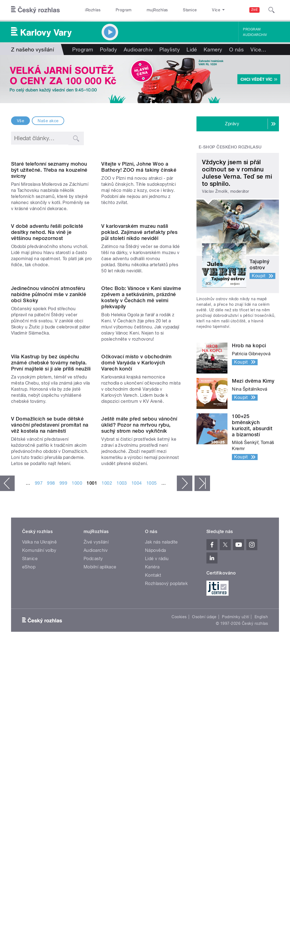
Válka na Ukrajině (39, 770)
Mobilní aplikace (100, 795)
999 (63, 711)
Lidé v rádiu (157, 787)
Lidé (192, 49)
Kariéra (152, 795)
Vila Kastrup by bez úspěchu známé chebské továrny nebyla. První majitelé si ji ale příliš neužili (51, 546)
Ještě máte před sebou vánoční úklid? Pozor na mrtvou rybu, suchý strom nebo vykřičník (139, 654)
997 (39, 711)
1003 (121, 711)
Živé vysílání (96, 770)
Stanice (169, 10)
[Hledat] (271, 10)
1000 (77, 711)
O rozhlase (196, 10)
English (261, 845)
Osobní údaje (204, 845)
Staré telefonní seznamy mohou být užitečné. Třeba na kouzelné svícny (49, 216)
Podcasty (93, 787)
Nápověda (155, 779)
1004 (136, 711)
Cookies (179, 845)
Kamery (213, 49)
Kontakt (153, 803)
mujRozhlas (142, 10)
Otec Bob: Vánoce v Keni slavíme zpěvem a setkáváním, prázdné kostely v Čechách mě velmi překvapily (141, 435)
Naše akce (48, 120)
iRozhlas (90, 10)
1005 (151, 711)
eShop (28, 795)
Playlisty (169, 49)
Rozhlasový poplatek (166, 812)
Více (258, 49)
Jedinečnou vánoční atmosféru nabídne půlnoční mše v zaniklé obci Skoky (48, 432)
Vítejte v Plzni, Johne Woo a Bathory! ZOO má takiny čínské (138, 213)
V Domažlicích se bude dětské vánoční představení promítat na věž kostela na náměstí (50, 654)
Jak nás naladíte (161, 770)
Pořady (108, 49)
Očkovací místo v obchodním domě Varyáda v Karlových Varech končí (136, 546)
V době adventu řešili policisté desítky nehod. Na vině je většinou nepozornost (47, 324)
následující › (184, 712)
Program (115, 10)
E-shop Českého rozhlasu (230, 147)
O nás (236, 49)
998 (51, 711)
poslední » (202, 712)
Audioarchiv (255, 35)
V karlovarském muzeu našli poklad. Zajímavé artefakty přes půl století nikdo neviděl (139, 324)
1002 (107, 711)
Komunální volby (39, 779)
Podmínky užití (235, 845)
